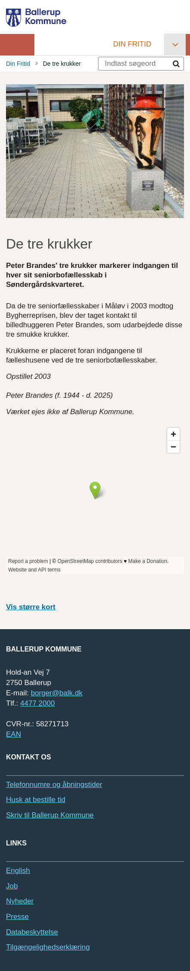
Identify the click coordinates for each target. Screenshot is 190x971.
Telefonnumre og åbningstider (54, 784)
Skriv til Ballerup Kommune (50, 815)
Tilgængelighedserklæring (48, 947)
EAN (13, 734)
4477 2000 (37, 703)
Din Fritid (132, 44)
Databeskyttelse (32, 932)
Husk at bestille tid (35, 800)
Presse (17, 917)
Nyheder (20, 901)
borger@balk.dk (57, 693)
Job (12, 886)
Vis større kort (30, 607)
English (18, 871)
